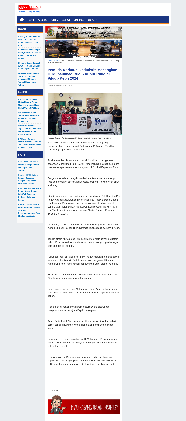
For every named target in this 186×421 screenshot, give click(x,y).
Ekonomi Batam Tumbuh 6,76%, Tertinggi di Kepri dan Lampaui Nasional (29, 66)
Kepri (31, 19)
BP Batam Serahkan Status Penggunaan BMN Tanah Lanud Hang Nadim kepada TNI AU (29, 143)
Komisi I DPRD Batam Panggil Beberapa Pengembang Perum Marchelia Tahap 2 (28, 179)
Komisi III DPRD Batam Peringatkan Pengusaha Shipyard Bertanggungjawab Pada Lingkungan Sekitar (29, 210)
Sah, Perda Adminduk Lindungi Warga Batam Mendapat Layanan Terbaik (28, 166)
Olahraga (79, 19)
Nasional (42, 19)
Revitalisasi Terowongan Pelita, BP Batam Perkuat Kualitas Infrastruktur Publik (29, 54)
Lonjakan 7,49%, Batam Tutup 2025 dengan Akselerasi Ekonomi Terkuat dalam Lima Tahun (28, 79)
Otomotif (92, 19)
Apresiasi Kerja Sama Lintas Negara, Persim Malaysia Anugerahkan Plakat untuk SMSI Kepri (29, 103)
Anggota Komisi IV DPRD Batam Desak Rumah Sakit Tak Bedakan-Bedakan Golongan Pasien (29, 194)
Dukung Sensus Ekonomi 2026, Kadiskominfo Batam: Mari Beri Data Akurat (29, 40)
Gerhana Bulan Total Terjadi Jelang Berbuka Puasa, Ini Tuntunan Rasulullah (28, 116)
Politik (54, 19)
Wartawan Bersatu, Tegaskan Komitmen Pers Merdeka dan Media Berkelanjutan (29, 130)
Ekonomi (66, 19)
